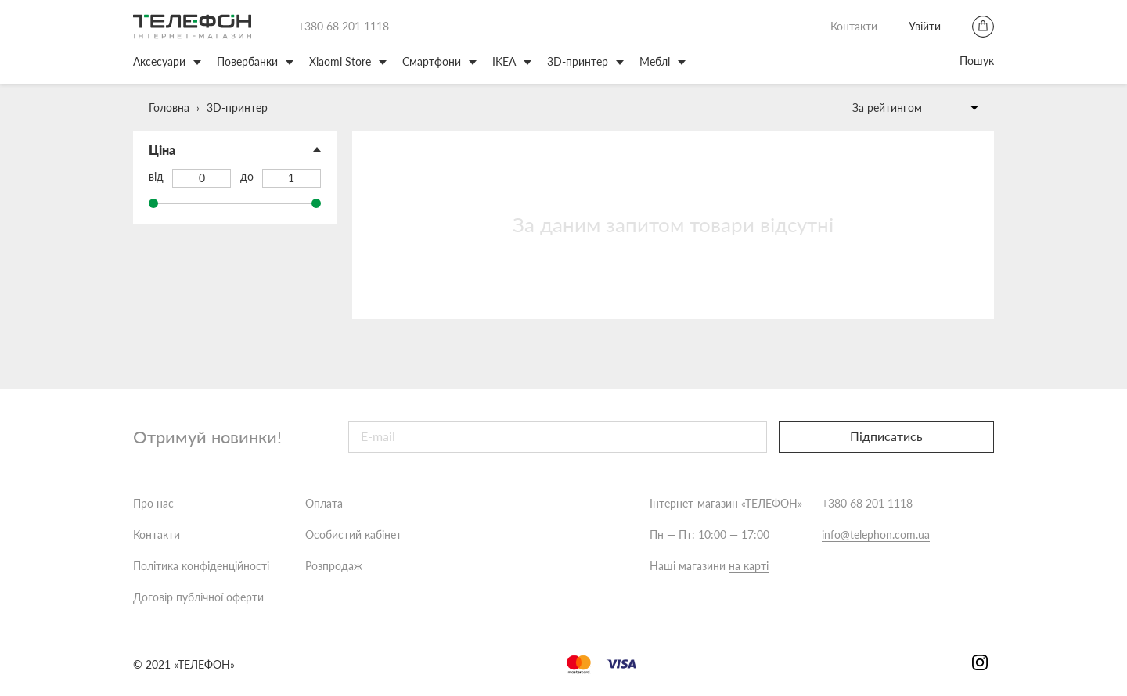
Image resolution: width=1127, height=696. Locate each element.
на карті (749, 565)
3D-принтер (577, 61)
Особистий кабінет (353, 534)
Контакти (853, 26)
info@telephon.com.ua (876, 534)
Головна (169, 107)
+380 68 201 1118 (343, 26)
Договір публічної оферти (198, 597)
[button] (235, 150)
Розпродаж (333, 565)
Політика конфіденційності (201, 565)
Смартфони (431, 61)
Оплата (324, 503)
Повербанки (247, 61)
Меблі (654, 61)
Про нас (153, 503)
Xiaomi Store (340, 61)
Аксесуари (159, 61)
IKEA (504, 61)
